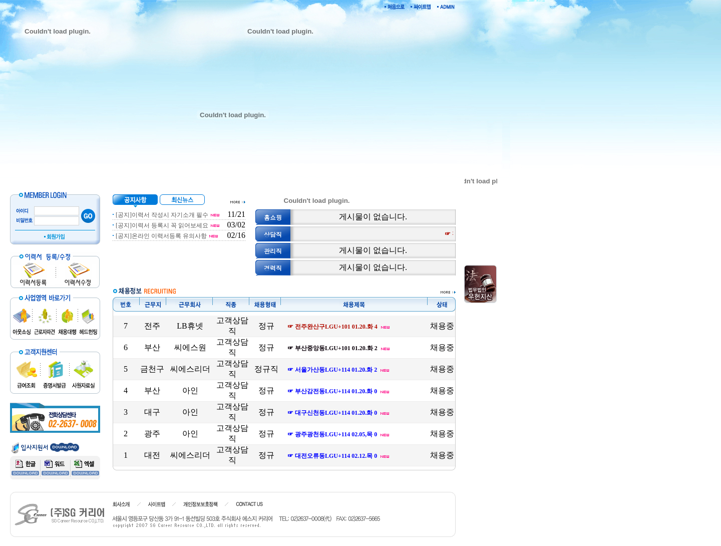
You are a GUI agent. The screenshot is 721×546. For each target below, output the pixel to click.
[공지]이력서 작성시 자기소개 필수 (162, 214)
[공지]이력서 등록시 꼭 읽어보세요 (162, 225)
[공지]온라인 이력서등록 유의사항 (161, 235)
